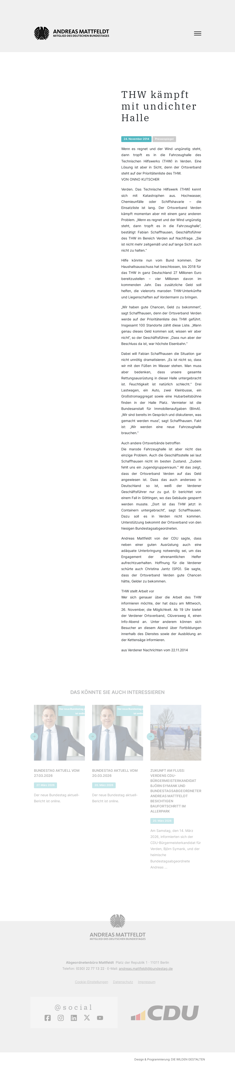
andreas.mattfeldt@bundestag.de (146, 968)
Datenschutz (123, 982)
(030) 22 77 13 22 (90, 968)
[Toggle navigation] (197, 33)
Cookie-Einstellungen (91, 982)
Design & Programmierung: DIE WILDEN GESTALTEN (169, 1059)
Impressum (146, 982)
